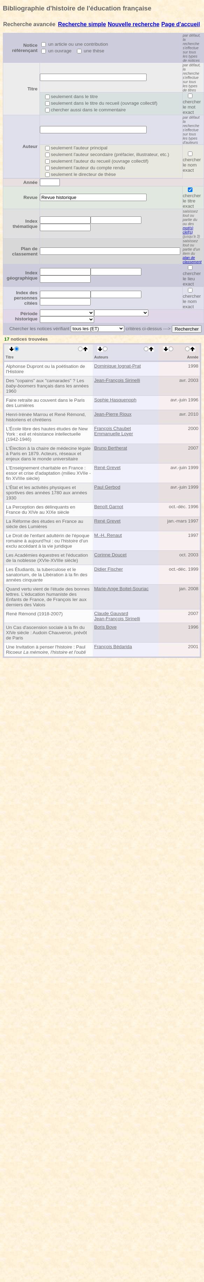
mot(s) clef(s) (188, 230)
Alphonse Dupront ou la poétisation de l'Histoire (45, 369)
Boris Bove (105, 627)
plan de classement (192, 259)
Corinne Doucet (110, 554)
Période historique (26, 316)
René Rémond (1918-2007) (34, 613)
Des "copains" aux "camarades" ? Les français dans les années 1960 (47, 386)
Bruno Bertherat (110, 448)
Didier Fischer (108, 569)
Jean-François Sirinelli (117, 380)
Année (30, 182)
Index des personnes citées (25, 298)
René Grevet (107, 467)
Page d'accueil (180, 24)
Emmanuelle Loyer (113, 433)
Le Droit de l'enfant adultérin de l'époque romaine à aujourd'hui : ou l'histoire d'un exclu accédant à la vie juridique (48, 541)
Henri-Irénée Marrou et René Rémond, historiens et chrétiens (46, 417)
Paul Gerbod (107, 487)
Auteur (29, 146)
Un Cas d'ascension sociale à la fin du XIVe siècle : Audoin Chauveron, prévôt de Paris (46, 632)
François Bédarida (113, 646)
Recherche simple (82, 24)
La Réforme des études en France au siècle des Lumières (44, 524)
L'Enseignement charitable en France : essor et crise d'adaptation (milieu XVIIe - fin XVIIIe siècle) (48, 473)
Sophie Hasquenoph (115, 399)
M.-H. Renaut (108, 535)
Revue (30, 197)
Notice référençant (25, 48)
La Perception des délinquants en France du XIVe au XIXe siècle (40, 509)
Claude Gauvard (111, 613)
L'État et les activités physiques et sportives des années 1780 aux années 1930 (46, 493)
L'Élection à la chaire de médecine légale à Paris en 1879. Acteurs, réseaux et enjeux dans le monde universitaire (48, 453)
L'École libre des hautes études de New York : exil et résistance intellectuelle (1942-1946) (47, 434)
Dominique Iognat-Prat (117, 366)
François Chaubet (112, 428)
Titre (32, 88)
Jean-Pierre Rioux (113, 414)
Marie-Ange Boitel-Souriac (121, 588)
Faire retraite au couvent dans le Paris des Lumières (45, 403)
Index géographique (22, 275)
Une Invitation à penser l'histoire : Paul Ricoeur (46, 649)
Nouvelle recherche (134, 24)
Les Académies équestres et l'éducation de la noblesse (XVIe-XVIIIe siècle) (47, 558)
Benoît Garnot (108, 506)
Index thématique (25, 223)
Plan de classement (25, 251)
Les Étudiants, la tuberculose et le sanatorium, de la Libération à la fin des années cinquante (46, 575)
